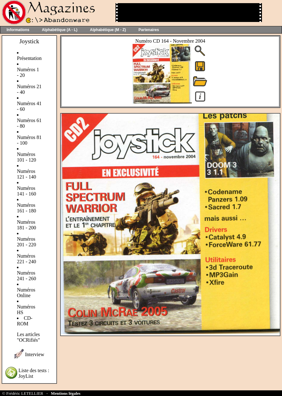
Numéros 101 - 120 (26, 157)
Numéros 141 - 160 (26, 190)
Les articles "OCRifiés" (28, 337)
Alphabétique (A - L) (60, 30)
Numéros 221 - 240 (26, 258)
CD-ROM (25, 320)
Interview (34, 354)
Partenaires (149, 30)
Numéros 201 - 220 (26, 241)
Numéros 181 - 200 (26, 224)
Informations (18, 30)
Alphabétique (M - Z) (108, 30)
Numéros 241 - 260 (26, 275)
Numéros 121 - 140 (26, 174)
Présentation (29, 58)
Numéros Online (26, 292)
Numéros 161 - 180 (26, 207)
